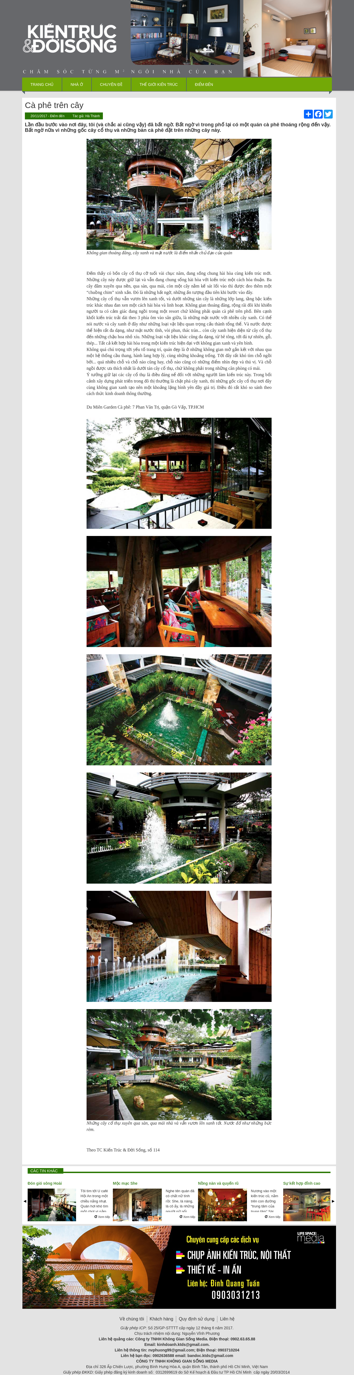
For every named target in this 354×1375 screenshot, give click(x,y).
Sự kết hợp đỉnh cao (301, 1183)
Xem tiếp (102, 1216)
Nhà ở (77, 84)
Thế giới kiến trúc (159, 84)
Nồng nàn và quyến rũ (218, 1183)
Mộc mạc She (125, 1183)
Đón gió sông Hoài (45, 1183)
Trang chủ (41, 84)
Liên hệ (227, 1319)
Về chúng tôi (131, 1319)
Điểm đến (204, 84)
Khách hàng (161, 1319)
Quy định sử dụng (196, 1319)
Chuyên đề (111, 84)
